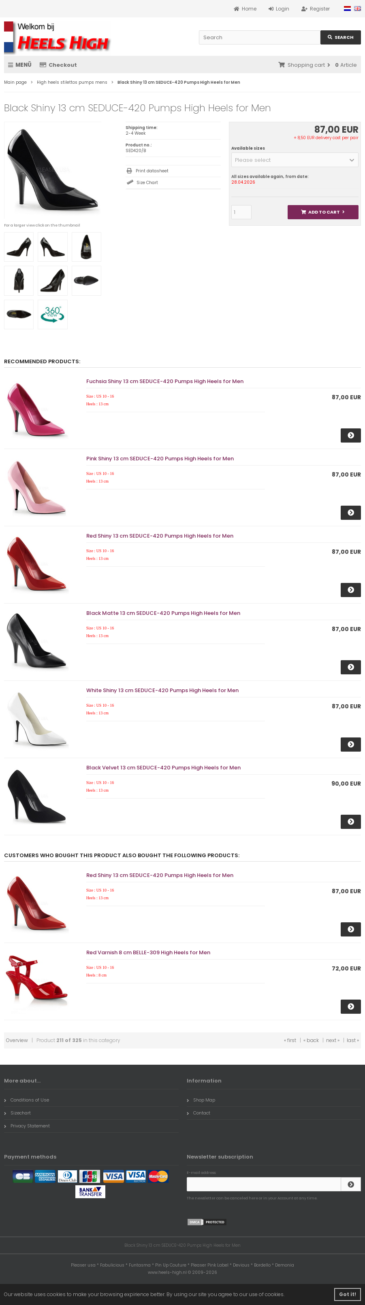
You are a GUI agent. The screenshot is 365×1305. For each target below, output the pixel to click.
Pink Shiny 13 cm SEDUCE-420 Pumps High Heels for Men (160, 458)
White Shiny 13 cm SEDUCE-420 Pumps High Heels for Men (162, 690)
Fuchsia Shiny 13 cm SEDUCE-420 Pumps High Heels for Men (164, 381)
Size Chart (147, 183)
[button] (295, 160)
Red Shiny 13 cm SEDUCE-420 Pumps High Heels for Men (159, 536)
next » (332, 1040)
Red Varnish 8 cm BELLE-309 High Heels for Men (148, 952)
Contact (198, 1113)
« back (311, 1040)
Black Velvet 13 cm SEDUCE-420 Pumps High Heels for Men (163, 767)
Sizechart (17, 1113)
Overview (17, 1040)
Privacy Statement (27, 1126)
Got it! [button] (347, 1294)
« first (290, 1040)
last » (353, 1040)
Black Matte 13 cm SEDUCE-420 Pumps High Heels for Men (163, 613)
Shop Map (201, 1100)
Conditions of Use (26, 1100)
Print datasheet (152, 171)
